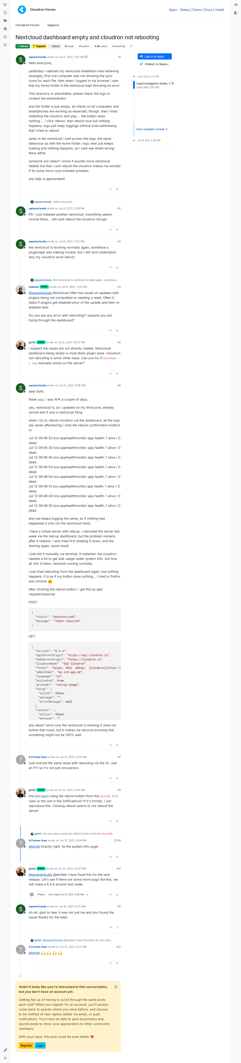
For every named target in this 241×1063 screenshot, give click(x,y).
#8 (119, 790)
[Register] (235, 13)
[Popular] (5, 29)
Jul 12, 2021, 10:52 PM (72, 868)
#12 (119, 946)
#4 (119, 286)
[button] (5, 1050)
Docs (208, 10)
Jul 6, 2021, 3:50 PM (74, 286)
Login (40, 1045)
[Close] (116, 986)
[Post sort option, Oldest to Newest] (155, 64)
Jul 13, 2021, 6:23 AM (72, 906)
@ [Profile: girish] (34, 846)
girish (32, 342)
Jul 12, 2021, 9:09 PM (73, 840)
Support (39, 46)
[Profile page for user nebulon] (20, 289)
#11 (119, 906)
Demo (196, 10)
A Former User (38, 757)
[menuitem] (235, 5)
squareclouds (37, 57)
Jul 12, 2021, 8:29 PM (71, 790)
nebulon (34, 286)
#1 (119, 57)
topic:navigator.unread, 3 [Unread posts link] (151, 129)
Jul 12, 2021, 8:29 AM (73, 757)
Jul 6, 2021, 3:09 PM (71, 208)
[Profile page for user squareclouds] (20, 60)
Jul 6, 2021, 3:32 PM (71, 241)
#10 (119, 868)
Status (184, 10)
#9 (119, 840)
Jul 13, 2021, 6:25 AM (73, 946)
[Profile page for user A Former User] (20, 760)
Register (26, 1045)
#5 (119, 342)
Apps (173, 10)
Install (219, 10)
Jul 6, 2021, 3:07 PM (71, 57)
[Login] (235, 5)
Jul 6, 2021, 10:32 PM (71, 342)
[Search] (5, 45)
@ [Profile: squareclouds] (40, 293)
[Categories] (5, 5)
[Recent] (5, 13)
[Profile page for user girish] (20, 345)
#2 (119, 208)
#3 (119, 241)
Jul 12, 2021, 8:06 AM (72, 385)
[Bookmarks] (5, 37)
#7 (119, 757)
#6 (119, 385)
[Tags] (5, 21)
